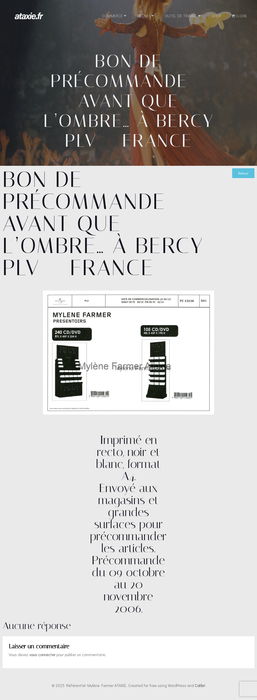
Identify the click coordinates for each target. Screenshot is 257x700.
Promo (146, 15)
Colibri (200, 685)
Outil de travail (183, 15)
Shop (216, 15)
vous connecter (42, 654)
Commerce (114, 15)
